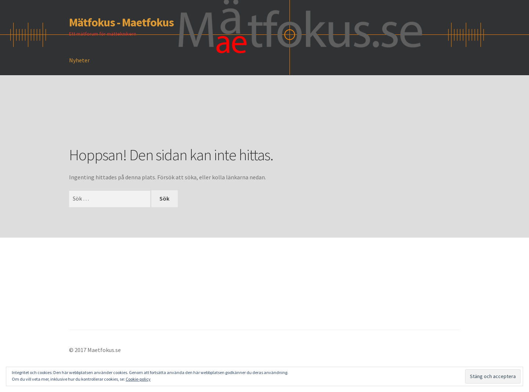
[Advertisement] (203, 121)
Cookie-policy (138, 379)
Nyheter (79, 60)
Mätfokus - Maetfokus (121, 22)
